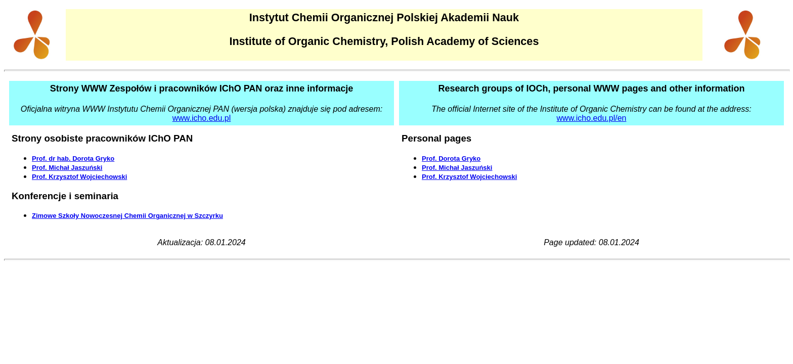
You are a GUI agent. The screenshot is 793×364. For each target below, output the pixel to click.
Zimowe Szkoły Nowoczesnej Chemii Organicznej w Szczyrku (127, 215)
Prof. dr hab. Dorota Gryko (73, 158)
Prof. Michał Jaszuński (67, 167)
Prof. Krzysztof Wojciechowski (79, 176)
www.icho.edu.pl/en (592, 118)
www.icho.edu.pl (201, 118)
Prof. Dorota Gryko (451, 158)
